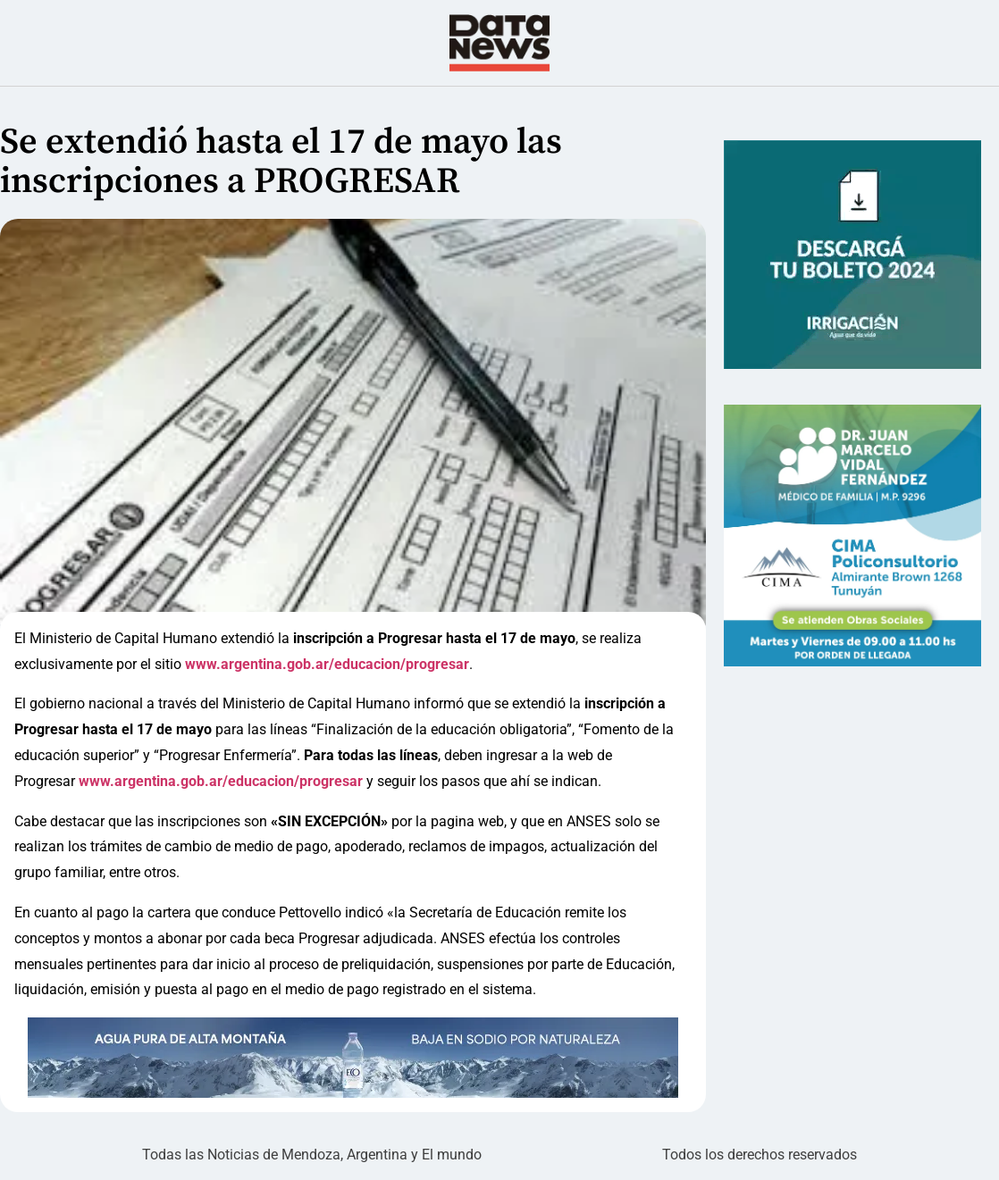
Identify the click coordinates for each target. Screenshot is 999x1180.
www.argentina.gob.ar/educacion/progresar (327, 664)
